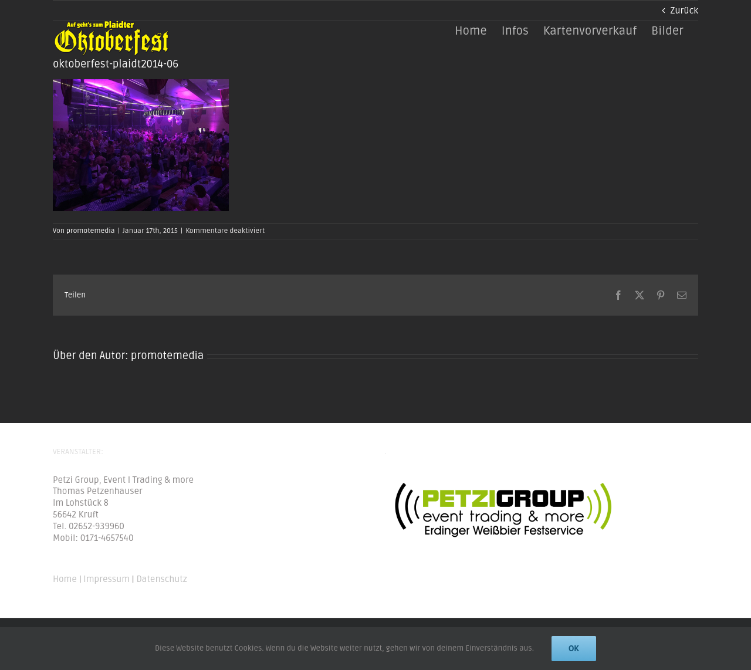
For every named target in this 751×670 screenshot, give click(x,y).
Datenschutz (161, 579)
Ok (574, 648)
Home (65, 579)
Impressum (106, 579)
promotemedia (90, 230)
